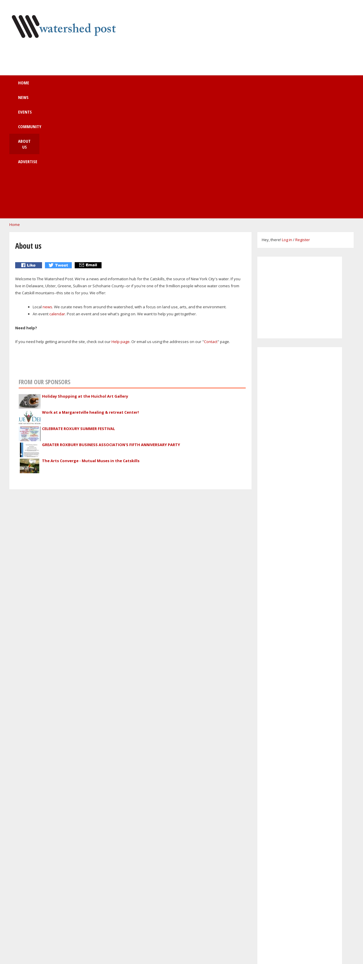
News (81, 85)
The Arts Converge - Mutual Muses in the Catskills (90, 341)
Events (112, 85)
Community (148, 85)
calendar (57, 194)
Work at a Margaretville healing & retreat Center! (90, 292)
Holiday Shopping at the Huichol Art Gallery (85, 276)
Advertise (225, 85)
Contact (210, 222)
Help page (120, 222)
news (47, 187)
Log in (287, 120)
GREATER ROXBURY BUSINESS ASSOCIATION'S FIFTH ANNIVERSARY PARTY (111, 325)
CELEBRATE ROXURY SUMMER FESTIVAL (78, 309)
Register (302, 120)
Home (52, 85)
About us (188, 85)
